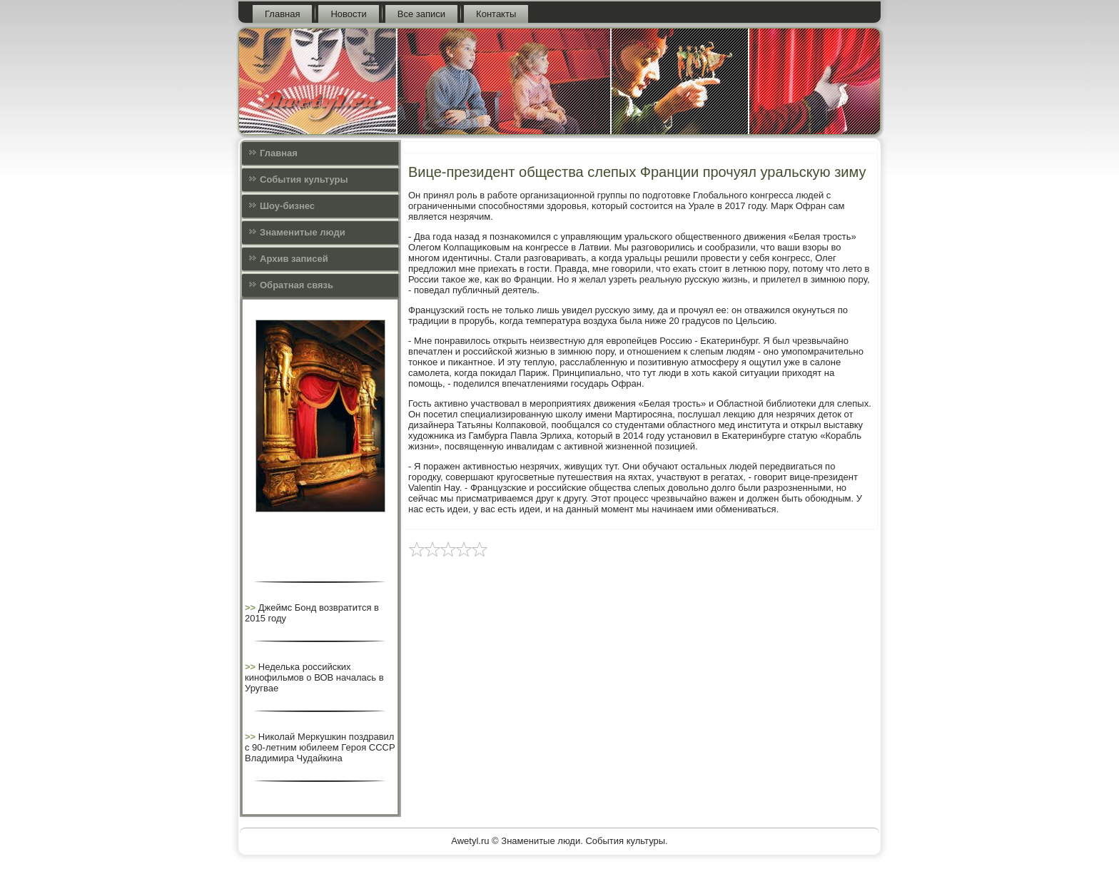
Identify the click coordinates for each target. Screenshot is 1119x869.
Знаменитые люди (302, 232)
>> (251, 607)
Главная (282, 14)
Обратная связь (296, 285)
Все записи (421, 14)
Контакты (496, 14)
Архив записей (294, 258)
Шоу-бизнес (287, 205)
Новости (348, 14)
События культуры (304, 179)
